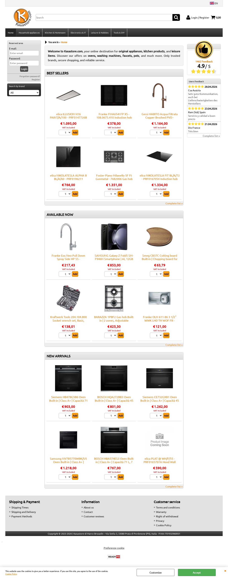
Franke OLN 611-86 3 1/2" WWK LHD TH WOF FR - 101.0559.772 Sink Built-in (159, 320)
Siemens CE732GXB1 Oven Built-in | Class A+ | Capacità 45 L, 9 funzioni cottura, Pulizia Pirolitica (159, 402)
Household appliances (29, 32)
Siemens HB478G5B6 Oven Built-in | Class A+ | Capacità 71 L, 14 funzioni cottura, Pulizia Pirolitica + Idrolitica (68, 402)
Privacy (160, 520)
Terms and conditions (168, 507)
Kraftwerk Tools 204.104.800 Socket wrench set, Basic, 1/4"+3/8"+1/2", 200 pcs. (68, 320)
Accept (197, 572)
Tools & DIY (119, 32)
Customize (155, 572)
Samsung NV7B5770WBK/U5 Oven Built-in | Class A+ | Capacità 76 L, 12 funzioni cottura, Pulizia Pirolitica (68, 464)
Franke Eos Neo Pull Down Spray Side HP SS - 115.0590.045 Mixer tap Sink (68, 259)
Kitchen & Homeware (55, 32)
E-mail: (13, 48)
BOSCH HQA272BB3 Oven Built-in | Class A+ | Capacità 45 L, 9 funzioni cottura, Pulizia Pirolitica (114, 402)
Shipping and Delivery (23, 511)
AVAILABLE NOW (60, 214)
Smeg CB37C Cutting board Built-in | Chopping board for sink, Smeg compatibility (159, 259)
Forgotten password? (30, 76)
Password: (14, 58)
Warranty (161, 511)
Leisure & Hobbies (99, 32)
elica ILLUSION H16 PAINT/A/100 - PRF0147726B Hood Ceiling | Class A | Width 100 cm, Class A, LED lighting (68, 119)
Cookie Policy (11, 573)
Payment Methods (21, 516)
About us (89, 507)
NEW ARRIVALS (58, 356)
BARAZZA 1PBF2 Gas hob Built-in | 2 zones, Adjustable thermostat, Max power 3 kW (114, 320)
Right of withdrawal (167, 516)
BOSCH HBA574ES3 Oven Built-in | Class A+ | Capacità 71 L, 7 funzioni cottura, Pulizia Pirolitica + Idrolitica (114, 464)
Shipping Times (19, 507)
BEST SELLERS (57, 73)
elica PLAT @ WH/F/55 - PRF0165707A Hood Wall (160, 460)
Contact (88, 511)
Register (36, 79)
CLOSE (225, 570)
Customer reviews (94, 516)
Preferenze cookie (114, 548)
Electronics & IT (78, 32)
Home (11, 32)
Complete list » (174, 203)
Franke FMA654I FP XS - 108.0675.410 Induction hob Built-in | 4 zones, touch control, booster (114, 119)
